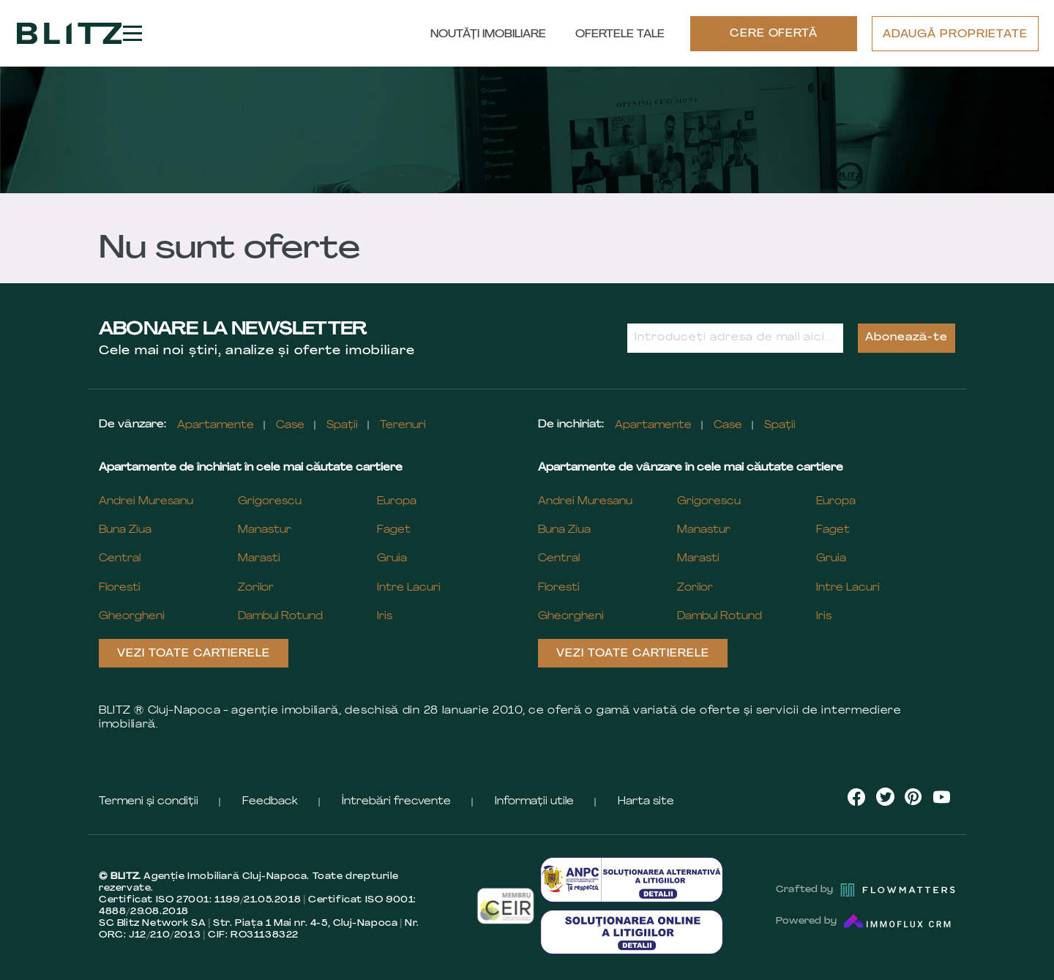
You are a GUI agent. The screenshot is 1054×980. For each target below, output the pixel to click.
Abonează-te (906, 337)
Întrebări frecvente (396, 801)
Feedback (270, 801)
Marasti (259, 558)
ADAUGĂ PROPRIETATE (955, 34)
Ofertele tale (620, 34)
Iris (384, 616)
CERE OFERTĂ (774, 34)
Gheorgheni (132, 616)
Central (120, 558)
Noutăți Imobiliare (488, 34)
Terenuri (403, 425)
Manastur (264, 530)
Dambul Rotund (280, 616)
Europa (396, 501)
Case (290, 425)
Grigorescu (270, 501)
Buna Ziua (125, 530)
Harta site (646, 801)
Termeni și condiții (148, 801)
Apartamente (215, 425)
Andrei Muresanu (146, 501)
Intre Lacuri (409, 588)
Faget (394, 530)
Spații (342, 425)
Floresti (120, 588)
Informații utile (534, 801)
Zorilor (256, 588)
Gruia (392, 558)
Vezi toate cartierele (193, 653)
